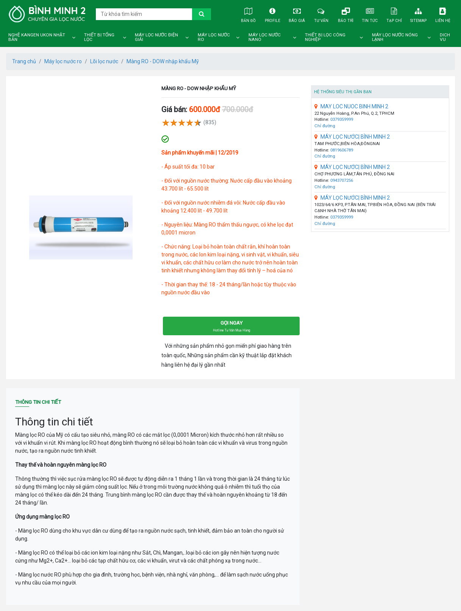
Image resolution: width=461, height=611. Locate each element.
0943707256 (341, 180)
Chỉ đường (324, 125)
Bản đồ (248, 14)
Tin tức (370, 14)
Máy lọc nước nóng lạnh (395, 37)
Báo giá (296, 14)
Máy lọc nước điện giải (156, 37)
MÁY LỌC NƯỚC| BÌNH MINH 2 (352, 137)
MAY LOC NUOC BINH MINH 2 (351, 106)
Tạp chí (394, 14)
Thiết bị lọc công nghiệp (325, 37)
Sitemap (418, 14)
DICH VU (445, 37)
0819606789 (341, 150)
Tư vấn (321, 14)
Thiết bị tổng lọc (99, 37)
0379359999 (341, 119)
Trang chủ (24, 61)
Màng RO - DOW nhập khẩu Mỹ (163, 61)
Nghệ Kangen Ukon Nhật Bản (36, 37)
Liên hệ (443, 14)
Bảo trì (345, 14)
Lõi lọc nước (104, 61)
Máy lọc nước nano (264, 37)
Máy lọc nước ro (214, 37)
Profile (272, 14)
